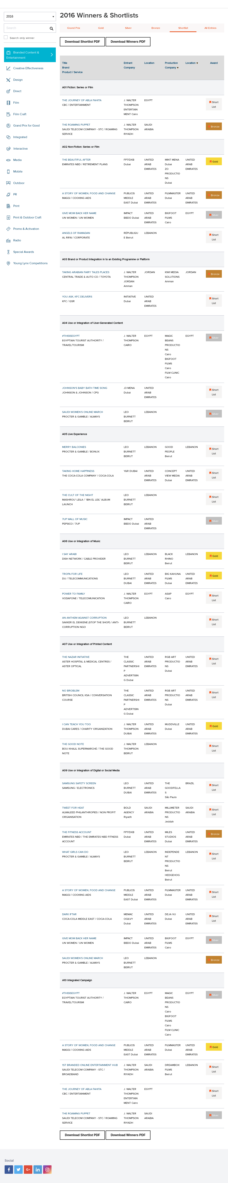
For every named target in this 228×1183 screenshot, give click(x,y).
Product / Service (72, 72)
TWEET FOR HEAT (73, 808)
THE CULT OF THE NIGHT (77, 495)
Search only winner (22, 38)
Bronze (155, 28)
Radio (17, 240)
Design (18, 80)
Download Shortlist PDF (82, 41)
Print (16, 206)
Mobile (18, 171)
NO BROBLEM (70, 690)
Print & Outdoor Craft (27, 217)
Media (17, 160)
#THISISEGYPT (71, 336)
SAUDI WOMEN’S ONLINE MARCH (82, 412)
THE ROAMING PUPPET (76, 125)
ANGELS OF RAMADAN (76, 233)
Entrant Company (129, 65)
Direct (17, 91)
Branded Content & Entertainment (22, 55)
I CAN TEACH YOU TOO (76, 724)
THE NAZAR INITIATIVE (75, 657)
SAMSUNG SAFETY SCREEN (79, 783)
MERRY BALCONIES (74, 447)
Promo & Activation (26, 229)
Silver (128, 28)
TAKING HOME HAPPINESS (78, 471)
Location (149, 63)
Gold (101, 28)
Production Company (171, 65)
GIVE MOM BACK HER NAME (79, 213)
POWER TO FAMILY (73, 594)
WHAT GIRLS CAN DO (75, 852)
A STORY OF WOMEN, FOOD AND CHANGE (88, 193)
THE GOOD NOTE (73, 744)
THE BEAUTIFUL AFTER (76, 160)
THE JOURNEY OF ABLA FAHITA (81, 100)
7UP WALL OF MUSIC (74, 519)
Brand (65, 67)
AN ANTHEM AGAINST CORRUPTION (84, 618)
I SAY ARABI (69, 554)
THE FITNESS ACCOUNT (76, 832)
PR (15, 194)
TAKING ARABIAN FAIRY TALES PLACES (85, 272)
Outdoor (18, 183)
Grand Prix (73, 28)
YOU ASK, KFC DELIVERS (77, 296)
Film (16, 103)
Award (214, 63)
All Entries (210, 28)
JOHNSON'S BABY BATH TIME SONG (84, 388)
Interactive (20, 149)
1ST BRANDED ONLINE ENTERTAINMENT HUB (90, 1065)
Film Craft (19, 114)
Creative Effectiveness (28, 68)
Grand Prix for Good (26, 125)
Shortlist (183, 28)
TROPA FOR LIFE (72, 574)
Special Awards (23, 252)
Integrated (20, 137)
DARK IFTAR (69, 914)
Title (64, 63)
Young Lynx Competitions (30, 263)
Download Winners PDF (128, 41)
